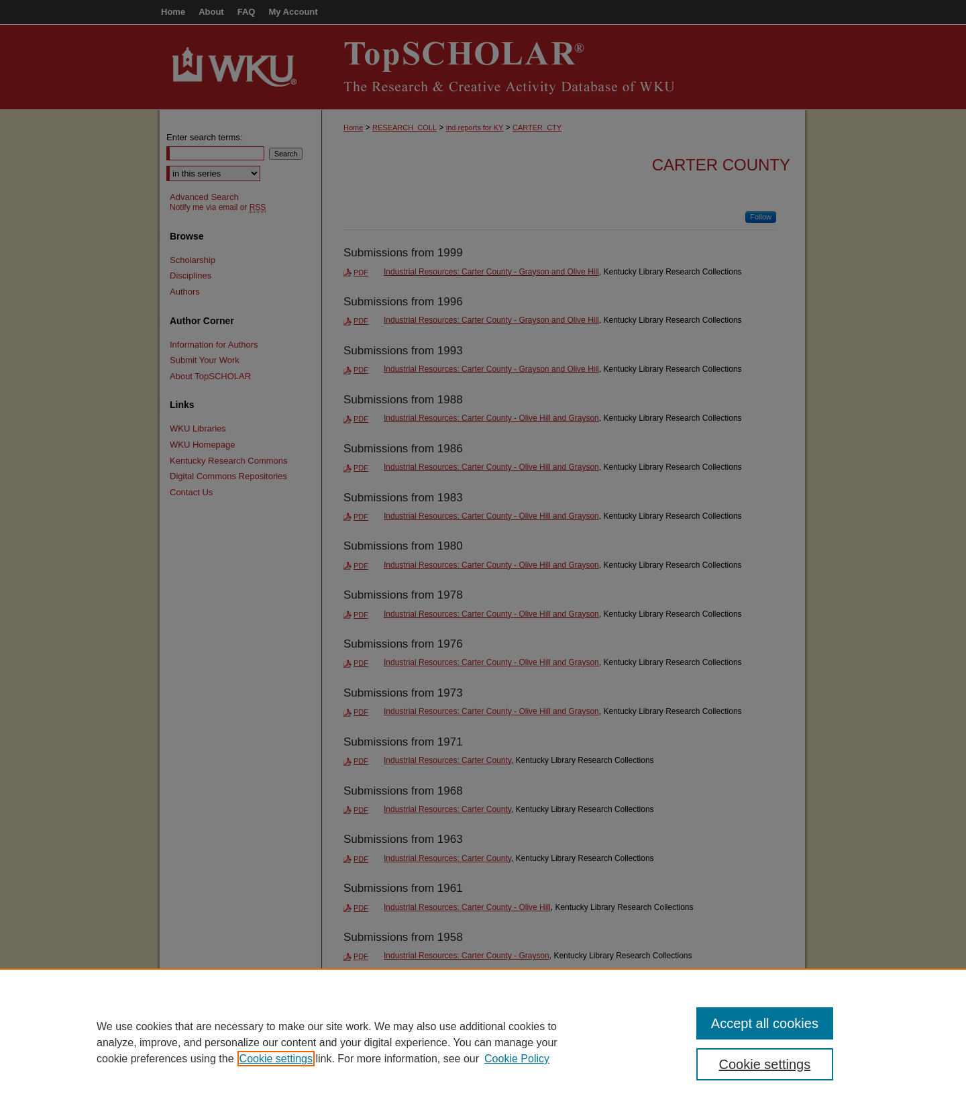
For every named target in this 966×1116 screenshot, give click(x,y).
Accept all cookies (764, 1023)
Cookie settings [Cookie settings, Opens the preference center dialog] (765, 1064)
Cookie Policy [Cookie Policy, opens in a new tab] (516, 1058)
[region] (483, 1042)
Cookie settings (276, 1058)
